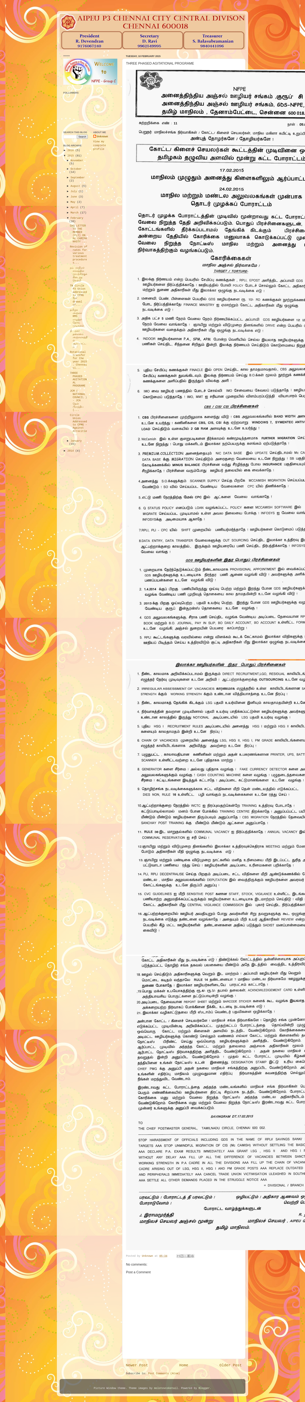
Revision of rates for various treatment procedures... (78, 254)
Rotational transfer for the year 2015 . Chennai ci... (78, 360)
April (75, 207)
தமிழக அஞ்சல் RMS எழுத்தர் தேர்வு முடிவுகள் (77, 318)
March (75, 212)
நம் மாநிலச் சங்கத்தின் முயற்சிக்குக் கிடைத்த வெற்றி (78, 274)
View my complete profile (99, 145)
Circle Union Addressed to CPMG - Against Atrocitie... (78, 425)
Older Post (230, 1365)
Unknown (102, 136)
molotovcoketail (166, 1388)
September (78, 177)
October (76, 169)
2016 (71, 150)
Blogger (204, 1388)
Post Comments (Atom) (164, 1373)
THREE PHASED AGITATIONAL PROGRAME (78, 379)
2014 (71, 450)
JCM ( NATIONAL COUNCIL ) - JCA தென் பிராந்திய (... (78, 400)
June (75, 196)
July (75, 191)
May (74, 202)
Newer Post (137, 1365)
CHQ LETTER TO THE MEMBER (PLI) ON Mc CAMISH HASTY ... (78, 233)
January (76, 440)
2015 (71, 155)
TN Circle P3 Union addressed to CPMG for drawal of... (78, 295)
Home (183, 1365)
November (77, 160)
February (77, 218)
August (76, 186)
